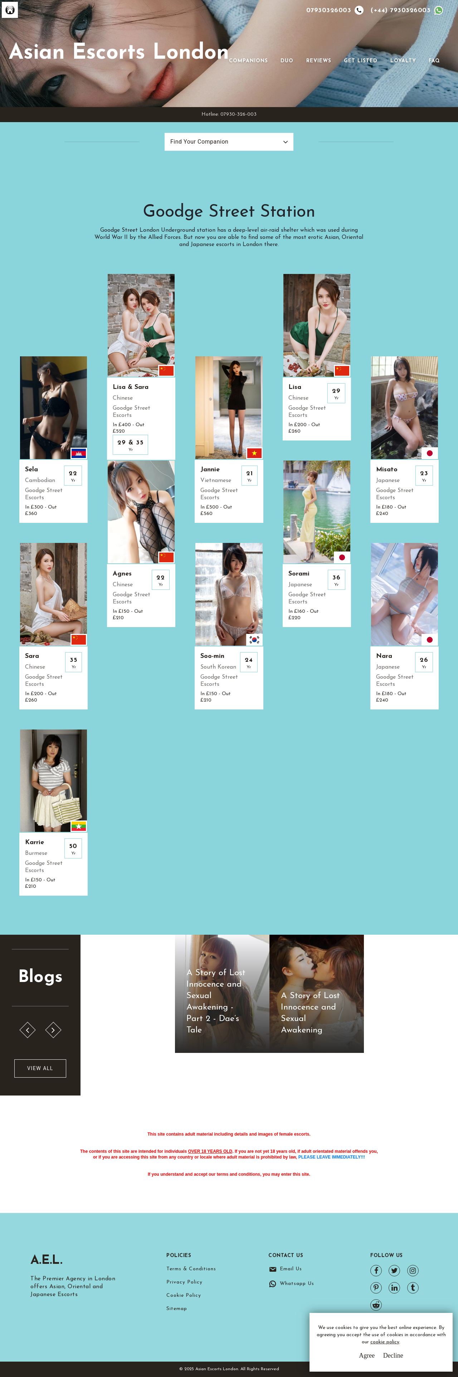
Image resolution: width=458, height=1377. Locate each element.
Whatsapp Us (297, 1283)
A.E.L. (47, 1260)
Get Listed (360, 61)
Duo (287, 61)
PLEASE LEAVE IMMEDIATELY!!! (331, 1157)
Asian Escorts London (119, 53)
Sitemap (176, 1308)
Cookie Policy (183, 1295)
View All (40, 1068)
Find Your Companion (199, 141)
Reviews (318, 61)
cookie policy (385, 1342)
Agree (367, 1355)
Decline (393, 1355)
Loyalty (403, 61)
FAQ (434, 61)
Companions (248, 61)
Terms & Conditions (191, 1269)
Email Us (291, 1269)
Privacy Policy (184, 1282)
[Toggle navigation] (239, 50)
